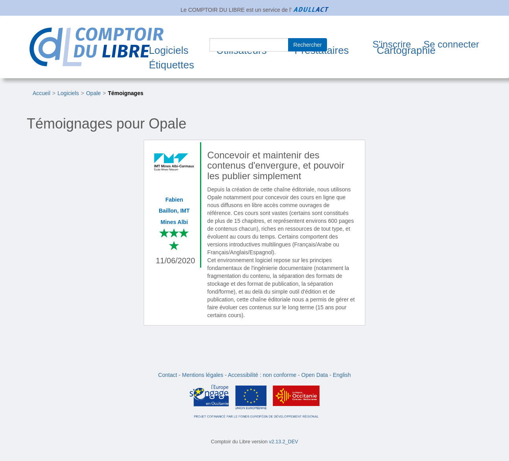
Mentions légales (202, 375)
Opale (93, 93)
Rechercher (307, 45)
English (342, 375)
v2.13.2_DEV (283, 441)
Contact (167, 375)
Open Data (314, 375)
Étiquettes (171, 64)
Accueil (41, 93)
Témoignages (125, 93)
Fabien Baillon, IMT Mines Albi (174, 211)
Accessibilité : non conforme (262, 375)
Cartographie (406, 50)
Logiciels (169, 50)
